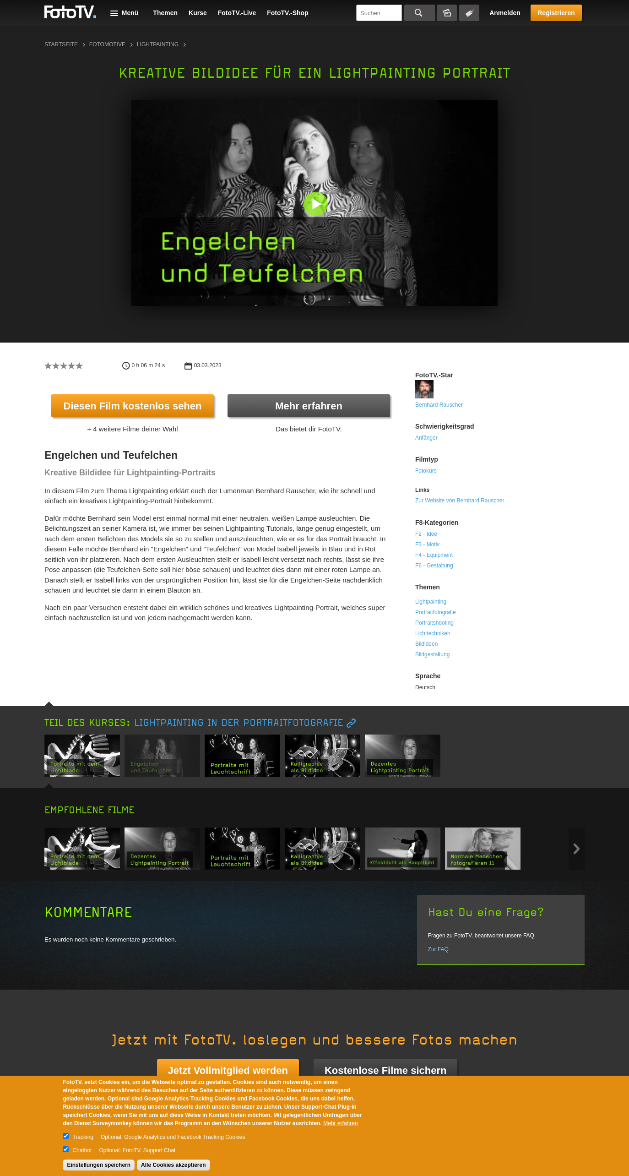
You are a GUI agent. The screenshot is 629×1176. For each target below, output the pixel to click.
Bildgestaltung (432, 654)
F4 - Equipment (434, 555)
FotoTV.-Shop (287, 12)
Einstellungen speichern (98, 1165)
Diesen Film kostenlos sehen (133, 406)
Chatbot (82, 1150)
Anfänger (426, 438)
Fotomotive (107, 44)
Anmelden (505, 12)
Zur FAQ (438, 949)
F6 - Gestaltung (434, 565)
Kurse (198, 12)
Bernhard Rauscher (439, 405)
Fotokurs (426, 471)
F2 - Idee (426, 534)
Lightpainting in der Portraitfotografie (238, 723)
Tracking (82, 1137)
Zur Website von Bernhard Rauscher (459, 500)
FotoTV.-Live (237, 12)
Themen (165, 12)
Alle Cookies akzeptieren (173, 1165)
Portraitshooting (434, 623)
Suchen (419, 13)
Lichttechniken (432, 633)
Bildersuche (447, 13)
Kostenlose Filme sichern (386, 1070)
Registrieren (556, 12)
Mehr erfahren (308, 406)
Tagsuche (469, 13)
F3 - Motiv (427, 544)
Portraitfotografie (435, 612)
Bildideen (426, 644)
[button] (316, 205)
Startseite (61, 44)
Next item (577, 849)
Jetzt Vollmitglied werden (228, 1070)
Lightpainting (158, 44)
